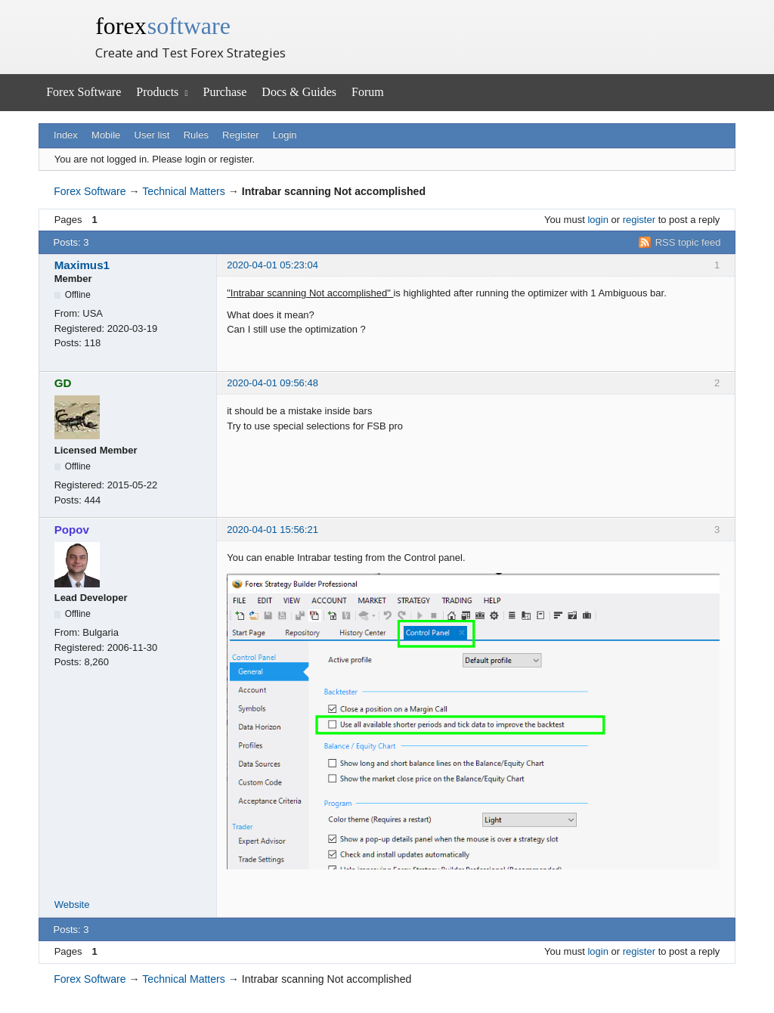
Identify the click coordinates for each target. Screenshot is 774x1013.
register (639, 219)
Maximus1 (82, 265)
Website (72, 904)
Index (66, 135)
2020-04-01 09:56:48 (272, 383)
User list (152, 135)
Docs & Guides (299, 91)
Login (285, 135)
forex (163, 25)
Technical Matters (183, 191)
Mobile (105, 135)
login (597, 219)
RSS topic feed (688, 242)
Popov (71, 529)
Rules (196, 135)
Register (240, 135)
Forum (367, 91)
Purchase (225, 91)
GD (63, 382)
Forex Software (83, 91)
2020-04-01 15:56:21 (272, 529)
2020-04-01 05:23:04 (272, 265)
